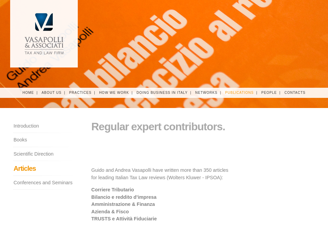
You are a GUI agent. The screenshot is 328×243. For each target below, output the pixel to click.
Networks (206, 92)
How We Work (114, 92)
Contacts (294, 92)
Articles (25, 168)
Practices (80, 92)
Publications (239, 92)
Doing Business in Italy (162, 92)
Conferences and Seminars (43, 182)
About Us (52, 92)
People (269, 92)
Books (20, 139)
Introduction (26, 126)
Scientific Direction (33, 154)
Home (28, 92)
